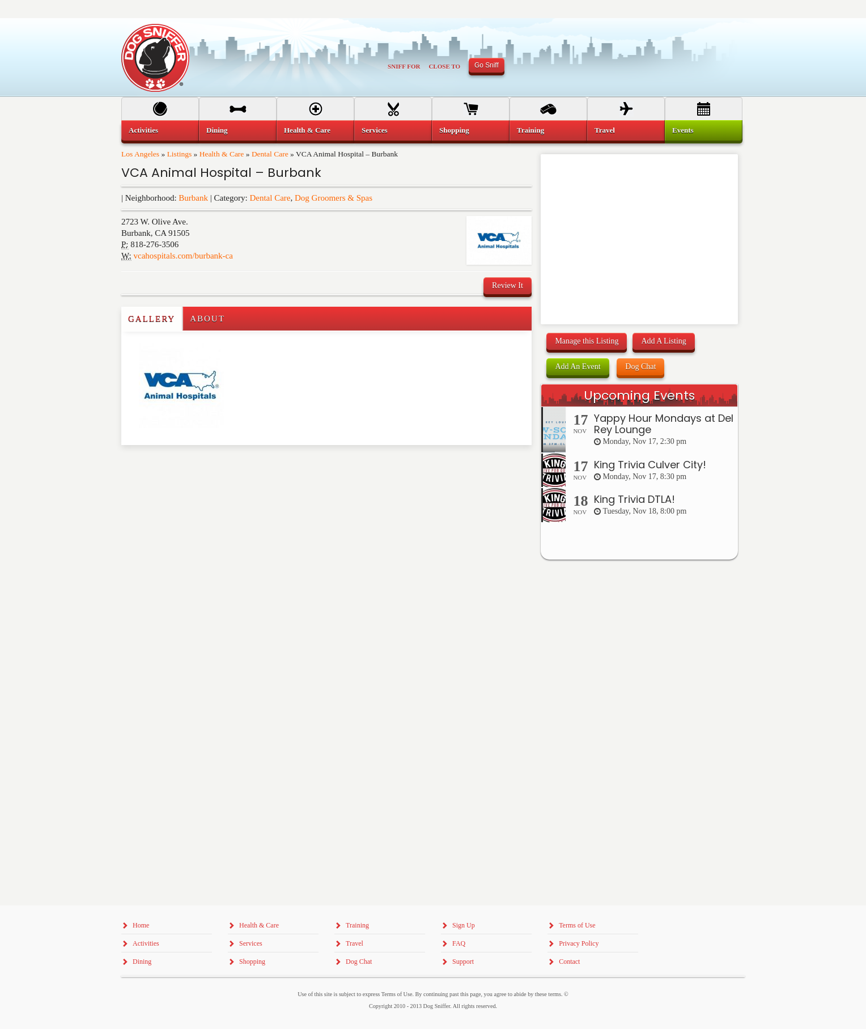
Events (683, 130)
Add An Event (577, 366)
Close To (444, 66)
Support (463, 962)
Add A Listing (663, 341)
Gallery (151, 318)
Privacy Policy (578, 943)
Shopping (454, 130)
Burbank (193, 197)
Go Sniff (486, 65)
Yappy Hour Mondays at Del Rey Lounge (663, 424)
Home (141, 925)
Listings (179, 154)
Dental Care (270, 154)
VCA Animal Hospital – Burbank (221, 172)
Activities (143, 130)
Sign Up (463, 925)
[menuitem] (160, 130)
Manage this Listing (586, 341)
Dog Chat (640, 366)
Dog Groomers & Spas (333, 197)
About (207, 318)
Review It (507, 285)
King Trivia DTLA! (634, 499)
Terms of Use (577, 925)
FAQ (458, 943)
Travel (605, 130)
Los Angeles (140, 154)
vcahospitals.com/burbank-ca (183, 255)
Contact (569, 962)
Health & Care (221, 154)
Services (374, 130)
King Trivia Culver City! (650, 465)
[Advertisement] (187, 468)
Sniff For (404, 66)
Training (530, 130)
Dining (217, 130)
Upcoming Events (639, 395)
